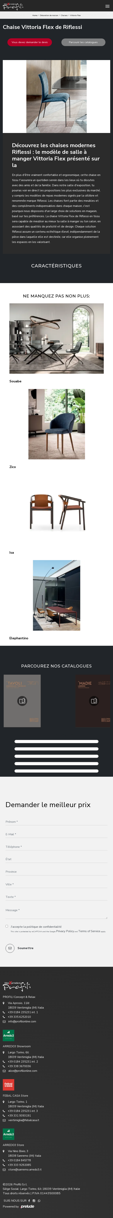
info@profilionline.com (19, 1021)
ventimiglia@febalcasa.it (21, 1120)
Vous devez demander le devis (30, 42)
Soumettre (19, 948)
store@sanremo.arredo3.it (22, 1169)
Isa (11, 553)
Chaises (64, 15)
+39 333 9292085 (17, 1165)
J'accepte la (36, 927)
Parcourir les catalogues (83, 42)
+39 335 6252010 (17, 1017)
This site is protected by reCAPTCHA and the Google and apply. (58, 931)
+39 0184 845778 (17, 1160)
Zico (12, 467)
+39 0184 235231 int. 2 (20, 1061)
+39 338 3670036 (17, 1066)
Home (34, 15)
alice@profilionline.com (20, 1071)
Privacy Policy (65, 931)
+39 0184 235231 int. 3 (20, 1111)
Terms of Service (89, 931)
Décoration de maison (49, 15)
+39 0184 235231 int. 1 (20, 1012)
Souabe (15, 381)
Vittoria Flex (75, 15)
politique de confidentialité (44, 927)
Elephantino (18, 638)
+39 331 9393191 (17, 1115)
